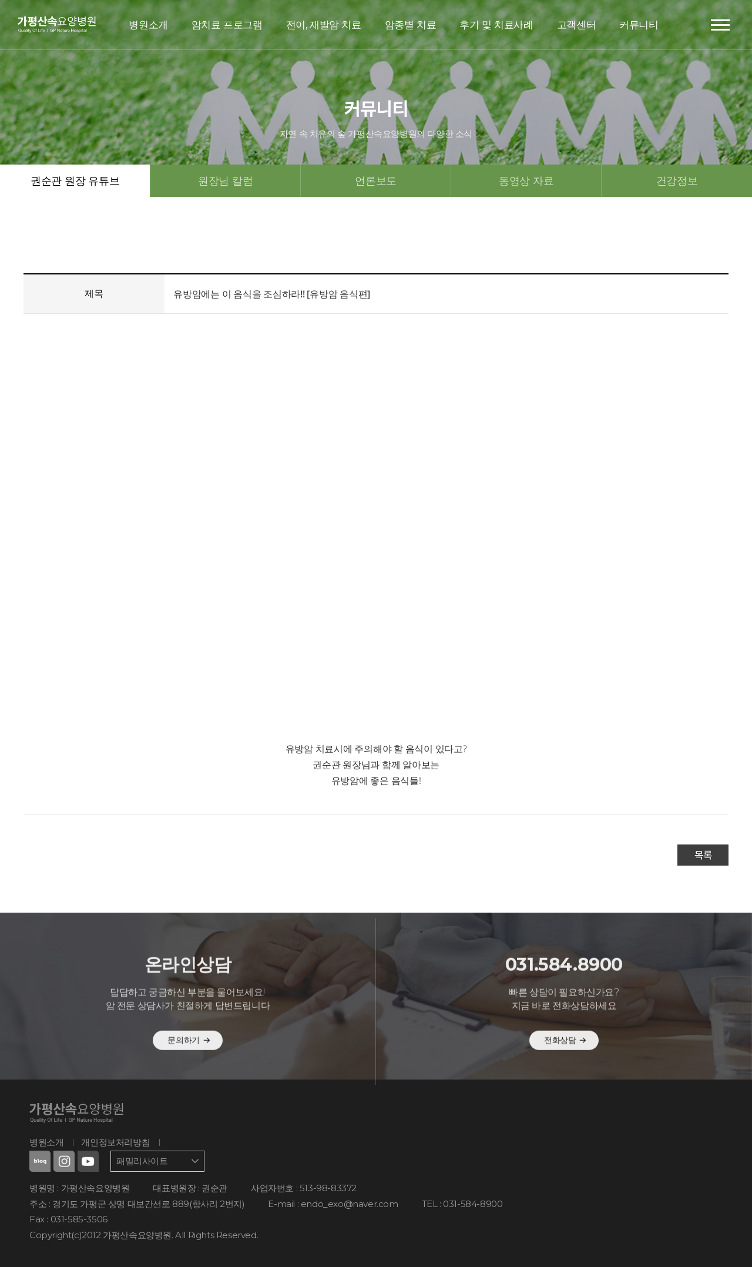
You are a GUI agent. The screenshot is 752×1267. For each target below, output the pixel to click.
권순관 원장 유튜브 (75, 180)
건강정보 (677, 180)
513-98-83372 (328, 1188)
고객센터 (576, 25)
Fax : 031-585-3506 (68, 1219)
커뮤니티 (638, 25)
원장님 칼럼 (225, 180)
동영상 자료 (526, 180)
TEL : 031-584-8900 (462, 1203)
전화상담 (565, 1066)
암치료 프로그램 (227, 25)
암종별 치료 (411, 25)
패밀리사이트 (142, 1161)
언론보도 (376, 180)
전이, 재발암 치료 (323, 25)
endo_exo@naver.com (349, 1203)
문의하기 (188, 1066)
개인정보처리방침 (115, 1142)
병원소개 (148, 25)
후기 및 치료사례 (496, 25)
